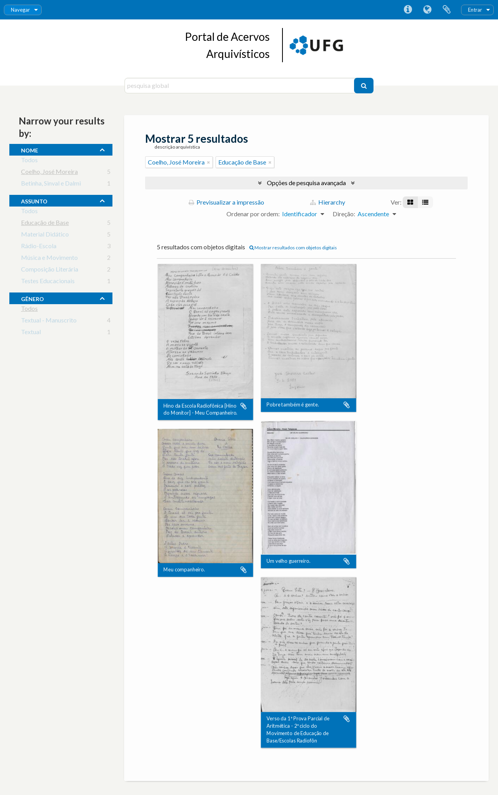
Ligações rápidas (407, 9)
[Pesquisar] (364, 85)
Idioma (427, 9)
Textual (31, 333)
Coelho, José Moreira (49, 173)
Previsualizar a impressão (226, 202)
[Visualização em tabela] (425, 202)
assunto (34, 200)
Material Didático (45, 235)
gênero (32, 298)
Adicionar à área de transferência (243, 406)
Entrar (475, 10)
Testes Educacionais (48, 282)
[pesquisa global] (240, 85)
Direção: (344, 213)
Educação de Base (45, 224)
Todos (29, 161)
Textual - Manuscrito (49, 321)
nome (29, 149)
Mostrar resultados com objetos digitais (293, 247)
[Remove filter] (208, 162)
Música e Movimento (49, 259)
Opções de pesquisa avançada (306, 182)
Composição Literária (49, 270)
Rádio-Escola (38, 247)
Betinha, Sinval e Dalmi (51, 184)
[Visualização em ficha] (410, 202)
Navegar (20, 10)
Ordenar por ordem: (253, 213)
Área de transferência (446, 9)
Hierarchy (327, 202)
